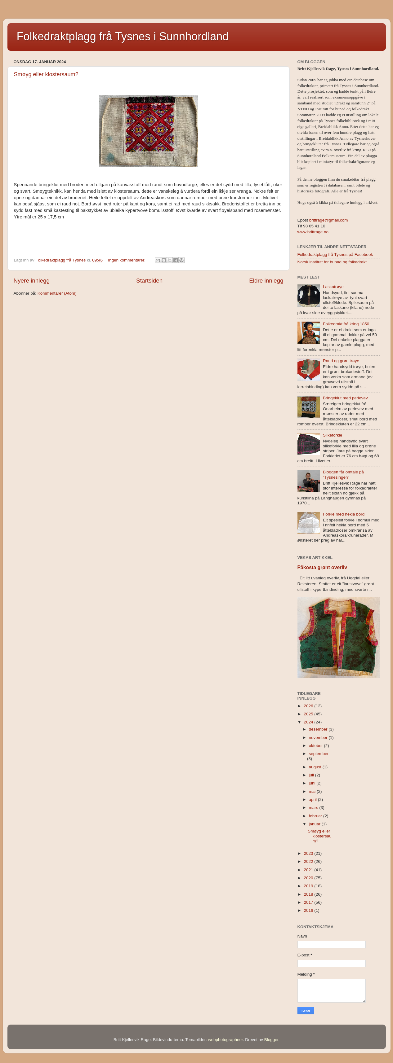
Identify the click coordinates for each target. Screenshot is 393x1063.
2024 (309, 722)
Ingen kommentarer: (127, 260)
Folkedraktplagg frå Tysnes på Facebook (335, 254)
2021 (309, 870)
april (313, 799)
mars (314, 807)
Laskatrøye (333, 286)
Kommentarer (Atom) (57, 293)
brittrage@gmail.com (328, 220)
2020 (309, 878)
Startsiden (149, 280)
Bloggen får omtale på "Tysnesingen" (343, 474)
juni (313, 783)
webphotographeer (225, 1039)
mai (313, 791)
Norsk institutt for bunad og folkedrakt (332, 262)
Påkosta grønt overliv (322, 567)
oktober (316, 745)
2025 (309, 714)
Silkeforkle (332, 435)
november (319, 737)
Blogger (271, 1039)
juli (312, 775)
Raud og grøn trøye (341, 360)
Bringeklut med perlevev (345, 398)
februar (316, 816)
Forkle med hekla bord (343, 514)
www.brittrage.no (313, 232)
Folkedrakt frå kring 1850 (346, 324)
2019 (309, 886)
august (316, 767)
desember (319, 729)
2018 (309, 894)
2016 (309, 910)
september (319, 753)
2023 (309, 853)
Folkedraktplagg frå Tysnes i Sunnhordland (123, 36)
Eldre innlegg (266, 280)
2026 (309, 706)
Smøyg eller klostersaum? (46, 74)
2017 (309, 902)
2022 (309, 861)
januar (315, 824)
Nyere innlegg (32, 280)
